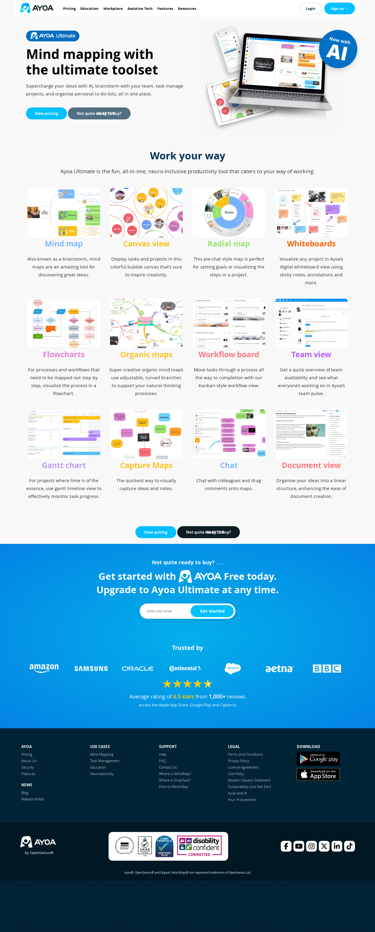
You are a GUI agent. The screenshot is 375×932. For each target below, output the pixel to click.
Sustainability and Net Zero (249, 786)
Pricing (26, 754)
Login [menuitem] (310, 8)
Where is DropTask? (175, 780)
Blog (24, 792)
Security (27, 767)
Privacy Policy (238, 760)
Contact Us (168, 767)
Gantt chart (64, 465)
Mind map (64, 243)
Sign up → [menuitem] (339, 8)
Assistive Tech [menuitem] (140, 8)
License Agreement (243, 767)
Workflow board (229, 354)
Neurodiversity (102, 773)
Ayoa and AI (237, 793)
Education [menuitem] (89, 8)
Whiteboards (311, 243)
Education (98, 767)
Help (162, 754)
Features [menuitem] (165, 8)
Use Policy (236, 773)
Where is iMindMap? (175, 773)
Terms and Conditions (245, 754)
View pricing (46, 113)
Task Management (104, 760)
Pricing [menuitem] (69, 8)
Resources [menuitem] (187, 8)
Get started (212, 611)
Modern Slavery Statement (249, 780)
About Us (28, 760)
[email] (166, 611)
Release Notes (32, 799)
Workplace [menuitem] (113, 8)
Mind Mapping (101, 754)
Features (28, 773)
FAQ (162, 760)
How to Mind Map (173, 786)
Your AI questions (242, 799)
